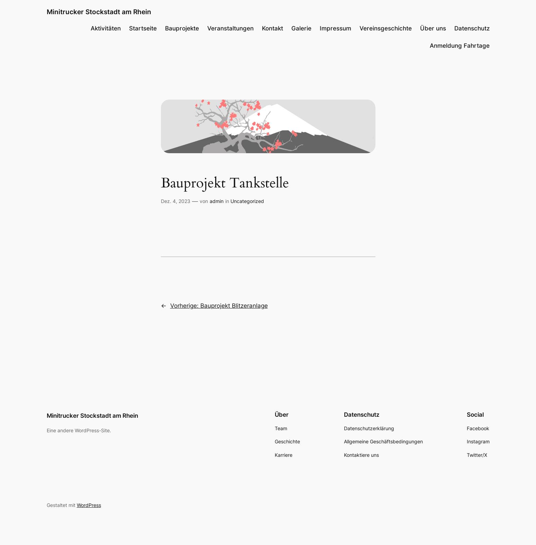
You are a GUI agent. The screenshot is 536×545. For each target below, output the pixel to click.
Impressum (335, 28)
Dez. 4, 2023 (175, 201)
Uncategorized (247, 201)
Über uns (433, 28)
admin (217, 201)
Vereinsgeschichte (386, 28)
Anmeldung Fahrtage (460, 45)
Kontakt (272, 28)
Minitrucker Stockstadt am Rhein (99, 12)
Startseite (143, 28)
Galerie (301, 28)
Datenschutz (472, 28)
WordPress (89, 505)
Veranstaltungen (230, 28)
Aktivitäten (106, 28)
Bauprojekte (182, 28)
